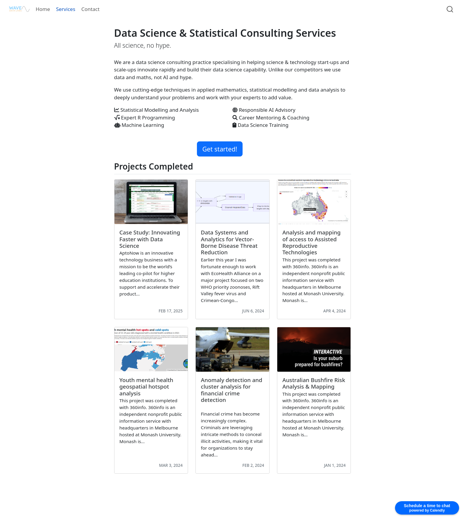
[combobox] (450, 9)
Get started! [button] (219, 149)
